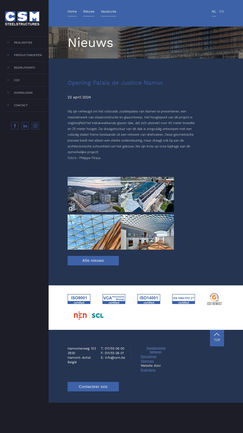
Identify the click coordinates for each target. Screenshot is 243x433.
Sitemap (147, 391)
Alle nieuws (93, 290)
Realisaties (23, 42)
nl (214, 11)
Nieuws (88, 11)
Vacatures (108, 11)
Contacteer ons (93, 417)
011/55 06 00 (114, 379)
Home (72, 11)
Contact (21, 105)
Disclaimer (149, 386)
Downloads (23, 92)
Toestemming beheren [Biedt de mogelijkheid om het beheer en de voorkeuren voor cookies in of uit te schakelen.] (155, 380)
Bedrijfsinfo (24, 67)
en (221, 11)
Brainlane (148, 400)
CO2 (17, 80)
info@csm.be (115, 387)
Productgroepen (28, 55)
